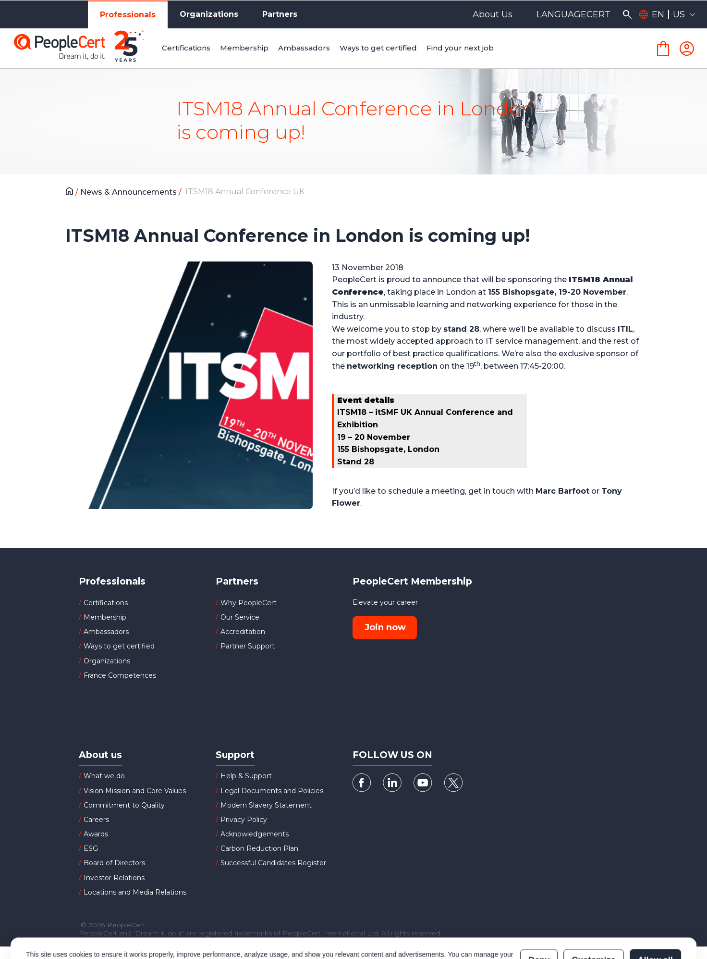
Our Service (239, 617)
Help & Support (246, 776)
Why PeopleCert (248, 602)
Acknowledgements (254, 834)
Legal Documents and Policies (271, 790)
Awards (96, 834)
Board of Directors (114, 863)
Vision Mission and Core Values (135, 790)
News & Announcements (129, 192)
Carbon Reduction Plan (259, 848)
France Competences (120, 675)
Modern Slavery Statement (266, 805)
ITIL (625, 329)
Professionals (128, 14)
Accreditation (242, 631)
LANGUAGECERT (573, 14)
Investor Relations (114, 877)
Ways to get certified (119, 646)
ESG (91, 848)
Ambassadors (106, 631)
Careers (96, 819)
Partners (279, 14)
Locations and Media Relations (135, 892)
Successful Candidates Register (273, 863)
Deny (538, 918)
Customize (593, 918)
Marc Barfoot (562, 491)
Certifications (106, 602)
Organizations (209, 14)
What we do (104, 776)
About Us (492, 14)
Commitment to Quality (124, 805)
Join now (385, 627)
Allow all (655, 918)
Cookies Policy (146, 923)
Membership (105, 617)
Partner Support (247, 646)
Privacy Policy (243, 819)
